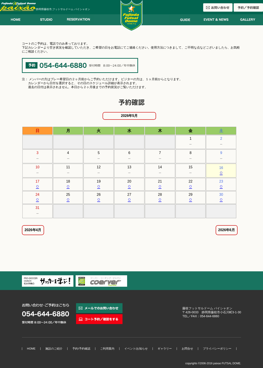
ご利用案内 (107, 348)
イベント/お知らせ (136, 348)
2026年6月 (226, 230)
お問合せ (187, 348)
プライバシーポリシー (217, 348)
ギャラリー (165, 348)
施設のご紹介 (54, 348)
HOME (31, 348)
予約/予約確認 (81, 348)
